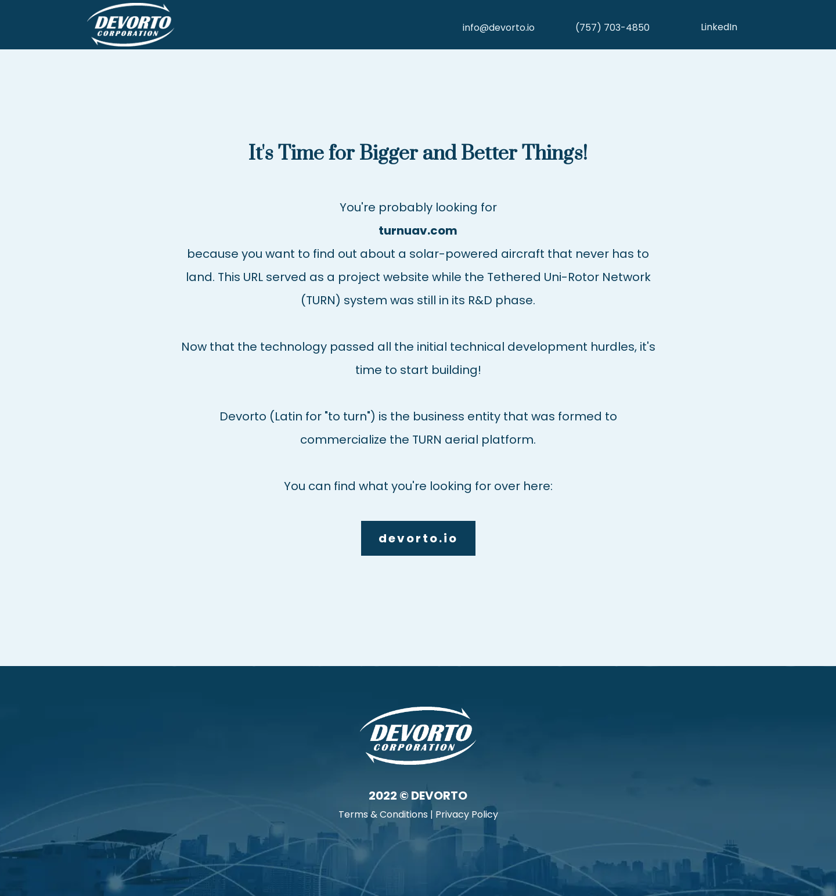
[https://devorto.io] (249, 24)
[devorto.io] (418, 538)
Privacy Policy (466, 814)
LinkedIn (719, 27)
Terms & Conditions (383, 814)
